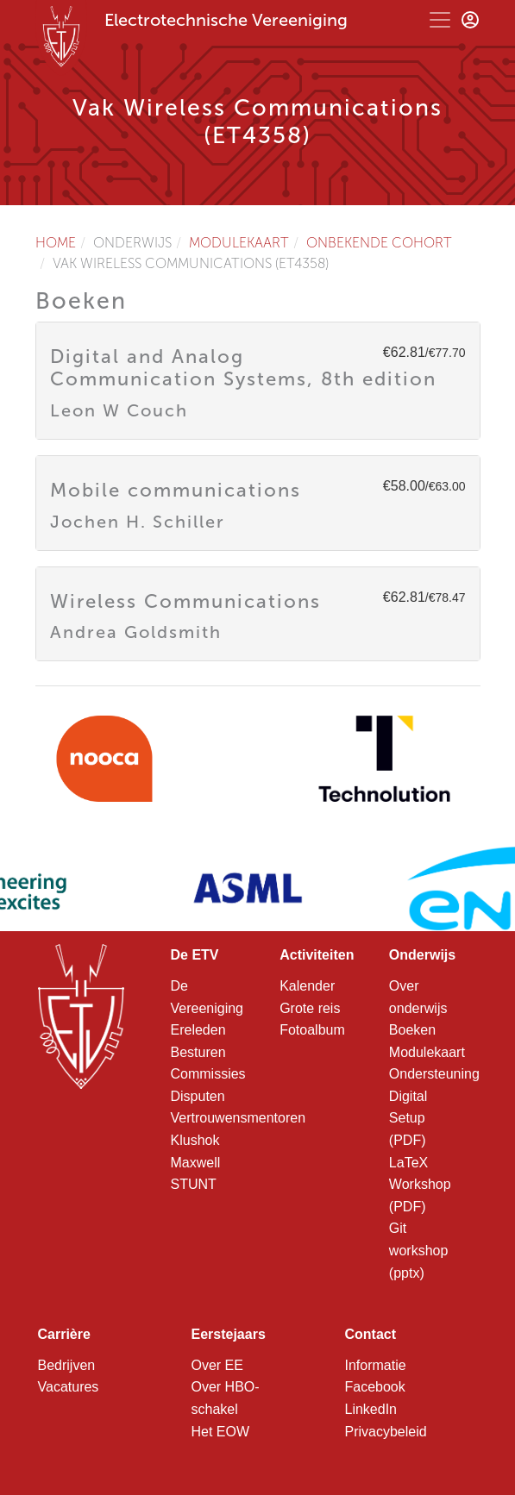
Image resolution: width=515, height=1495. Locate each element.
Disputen (198, 1096)
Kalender (307, 986)
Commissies (208, 1074)
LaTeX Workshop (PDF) (420, 1184)
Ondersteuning (434, 1074)
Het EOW (221, 1431)
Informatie (375, 1365)
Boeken (412, 1030)
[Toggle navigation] (440, 20)
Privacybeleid (386, 1431)
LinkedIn (371, 1409)
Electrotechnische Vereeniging (226, 19)
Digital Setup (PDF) (408, 1118)
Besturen (198, 1052)
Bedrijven (67, 1365)
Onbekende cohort (379, 243)
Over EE (217, 1365)
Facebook (375, 1386)
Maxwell (196, 1162)
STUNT (194, 1184)
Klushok (195, 1140)
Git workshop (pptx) (418, 1250)
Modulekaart (239, 243)
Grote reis (309, 1008)
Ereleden (198, 1030)
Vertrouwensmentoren (238, 1117)
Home (55, 243)
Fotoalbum (312, 1030)
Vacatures (68, 1386)
